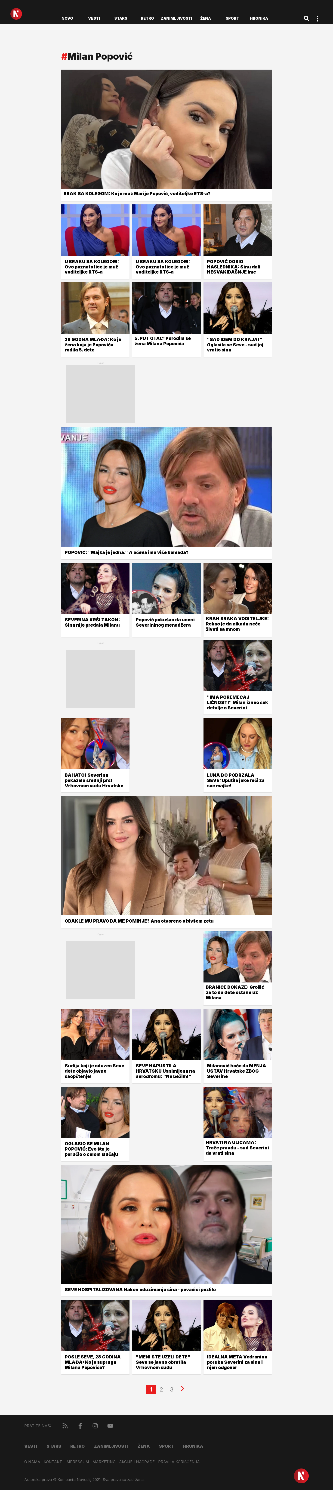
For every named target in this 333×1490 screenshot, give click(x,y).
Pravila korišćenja (179, 1462)
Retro (147, 18)
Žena (205, 18)
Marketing (104, 1462)
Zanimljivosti (176, 18)
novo (67, 18)
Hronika (259, 18)
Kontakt (53, 1462)
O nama (32, 1462)
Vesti (94, 18)
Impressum (77, 1462)
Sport (232, 18)
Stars (120, 18)
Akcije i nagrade (137, 1462)
